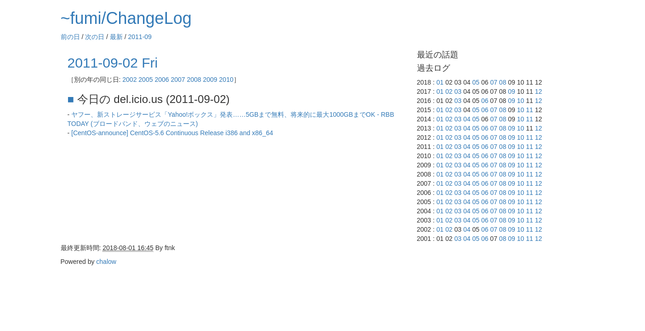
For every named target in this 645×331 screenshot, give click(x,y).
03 (458, 91)
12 (538, 91)
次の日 (94, 36)
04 (467, 119)
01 (440, 82)
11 (529, 110)
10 (521, 100)
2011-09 (140, 36)
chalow (106, 261)
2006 (161, 79)
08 (503, 82)
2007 (178, 79)
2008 (194, 79)
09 (511, 91)
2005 (145, 79)
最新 (116, 36)
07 (493, 82)
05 (475, 82)
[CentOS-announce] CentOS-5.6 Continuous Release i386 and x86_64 (172, 133)
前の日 (70, 36)
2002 (129, 79)
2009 (210, 79)
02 (449, 91)
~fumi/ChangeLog (126, 18)
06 (485, 100)
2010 (226, 79)
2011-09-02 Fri (113, 62)
